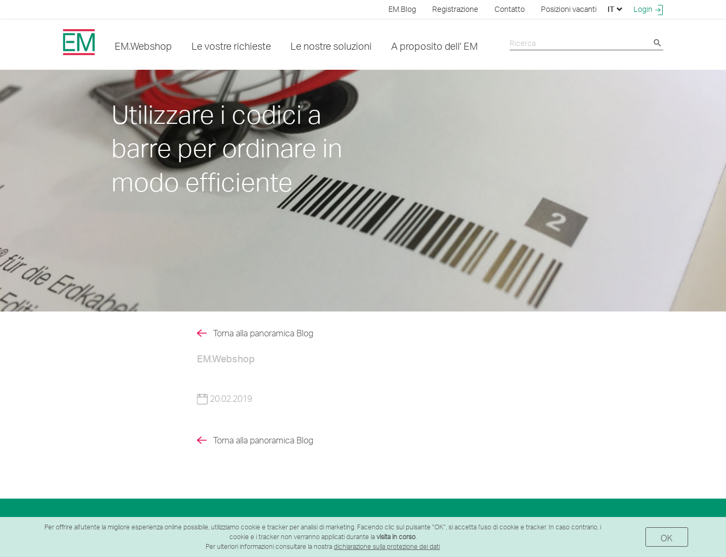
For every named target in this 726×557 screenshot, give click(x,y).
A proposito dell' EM (434, 45)
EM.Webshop (143, 45)
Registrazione (455, 9)
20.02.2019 (224, 399)
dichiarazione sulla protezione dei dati (387, 546)
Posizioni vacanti (569, 9)
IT (615, 9)
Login (648, 9)
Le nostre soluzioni (331, 45)
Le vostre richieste (231, 45)
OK (667, 537)
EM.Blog (402, 9)
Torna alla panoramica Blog (263, 333)
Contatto (509, 9)
